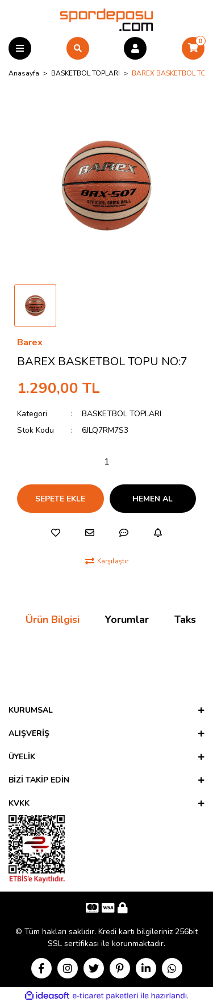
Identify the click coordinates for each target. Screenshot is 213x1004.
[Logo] (106, 19)
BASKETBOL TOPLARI (121, 413)
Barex (30, 342)
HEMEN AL (152, 498)
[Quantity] (106, 461)
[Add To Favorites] (55, 532)
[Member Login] (135, 48)
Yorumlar (127, 619)
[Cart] (193, 48)
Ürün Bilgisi (53, 619)
